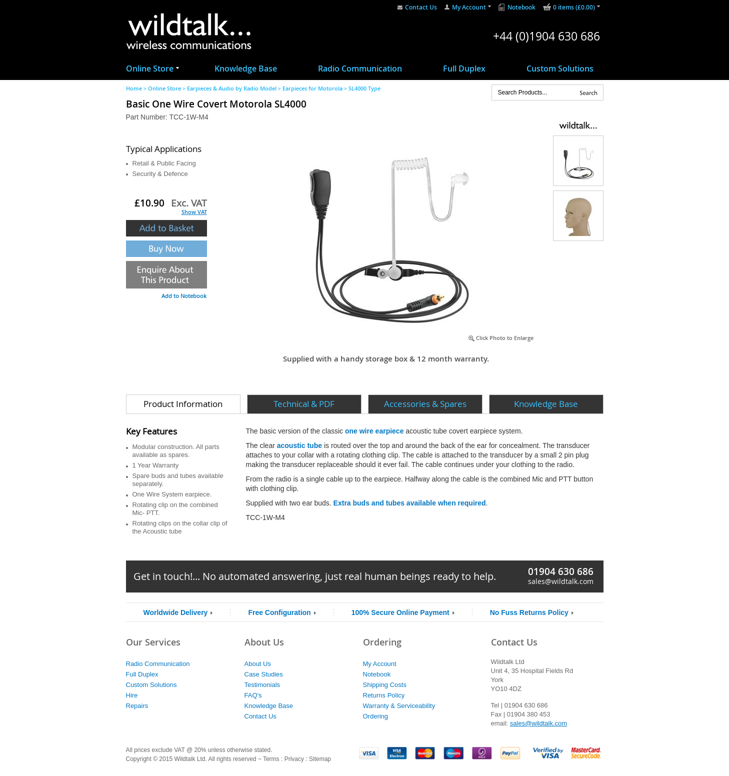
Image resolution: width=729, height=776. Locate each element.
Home (134, 88)
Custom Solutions (560, 68)
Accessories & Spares (425, 404)
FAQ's (253, 695)
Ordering (375, 716)
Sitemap (320, 759)
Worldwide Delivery (176, 612)
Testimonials (262, 684)
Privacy (294, 759)
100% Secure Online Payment (401, 612)
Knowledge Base (245, 68)
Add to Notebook (184, 296)
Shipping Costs (384, 684)
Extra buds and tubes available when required (410, 503)
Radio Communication (360, 68)
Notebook (522, 7)
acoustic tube (299, 446)
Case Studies (263, 674)
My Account (469, 7)
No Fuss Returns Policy (529, 612)
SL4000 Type (364, 88)
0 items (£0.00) (574, 7)
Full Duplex (464, 68)
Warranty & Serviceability (399, 706)
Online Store (150, 68)
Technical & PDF (304, 404)
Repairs (137, 706)
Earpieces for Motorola (312, 88)
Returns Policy (384, 695)
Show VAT (194, 211)
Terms (271, 759)
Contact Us (421, 7)
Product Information (183, 404)
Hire (132, 695)
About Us (257, 664)
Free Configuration (279, 612)
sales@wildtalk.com (561, 581)
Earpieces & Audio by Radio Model (231, 88)
